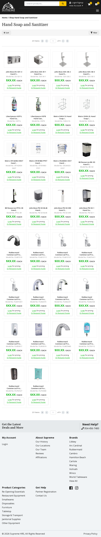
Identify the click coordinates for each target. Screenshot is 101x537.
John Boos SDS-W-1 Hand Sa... (38, 73)
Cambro (73, 453)
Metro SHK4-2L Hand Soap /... (86, 117)
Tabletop (6, 511)
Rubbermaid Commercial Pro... (14, 253)
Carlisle (73, 461)
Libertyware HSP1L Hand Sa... (14, 117)
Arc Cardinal (75, 445)
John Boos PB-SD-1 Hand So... (86, 209)
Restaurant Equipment (13, 495)
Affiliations (41, 457)
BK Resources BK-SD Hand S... (87, 163)
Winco (72, 473)
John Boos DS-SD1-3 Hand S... (14, 73)
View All (73, 480)
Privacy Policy (90, 533)
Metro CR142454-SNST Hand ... (14, 162)
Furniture (7, 507)
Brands (73, 437)
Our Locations (43, 445)
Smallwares (8, 499)
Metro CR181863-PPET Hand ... (38, 162)
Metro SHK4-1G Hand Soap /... (62, 117)
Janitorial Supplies (11, 519)
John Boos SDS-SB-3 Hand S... (87, 73)
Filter (94, 32)
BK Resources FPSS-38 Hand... (14, 209)
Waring (73, 465)
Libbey (72, 441)
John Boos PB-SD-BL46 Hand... (38, 209)
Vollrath (73, 469)
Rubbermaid (75, 449)
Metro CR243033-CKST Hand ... (63, 162)
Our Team (41, 449)
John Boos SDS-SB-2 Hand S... (63, 73)
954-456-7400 (90, 428)
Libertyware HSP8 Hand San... (38, 117)
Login (10, 85)
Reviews (40, 453)
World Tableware (78, 476)
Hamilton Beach (77, 457)
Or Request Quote (14, 88)
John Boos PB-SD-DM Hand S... (62, 209)
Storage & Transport (12, 515)
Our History (42, 441)
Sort (6, 32)
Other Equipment (11, 523)
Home (4, 17)
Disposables (8, 503)
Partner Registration (46, 491)
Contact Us (41, 495)
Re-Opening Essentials (13, 491)
